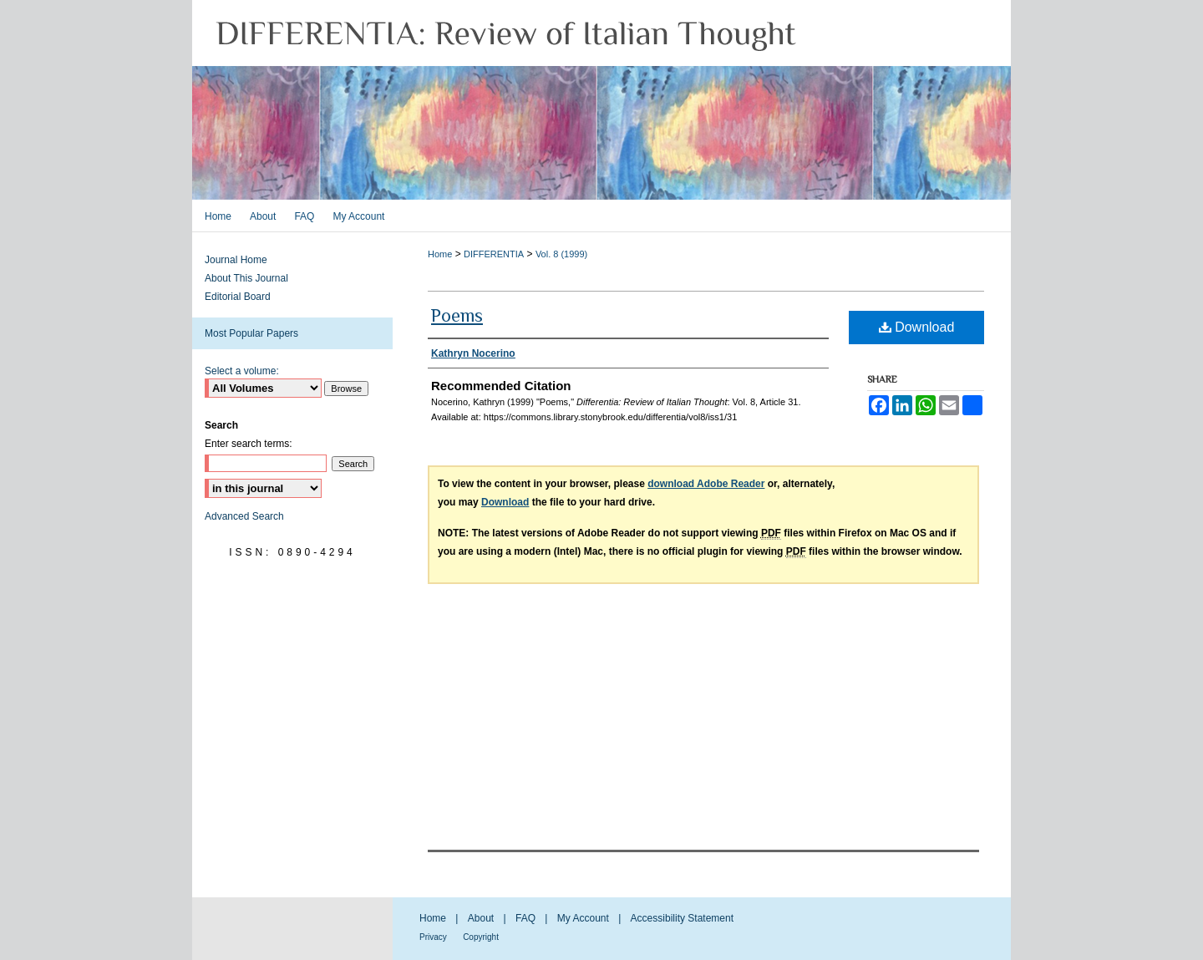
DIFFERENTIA (494, 254)
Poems (457, 315)
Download (917, 327)
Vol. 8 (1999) (561, 254)
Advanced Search (244, 516)
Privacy (433, 937)
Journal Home (236, 260)
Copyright (481, 937)
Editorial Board (238, 296)
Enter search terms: (248, 444)
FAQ (525, 918)
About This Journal (246, 278)
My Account (583, 918)
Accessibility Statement (682, 918)
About (481, 918)
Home (440, 254)
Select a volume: (242, 371)
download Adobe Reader (705, 484)
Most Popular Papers (251, 333)
